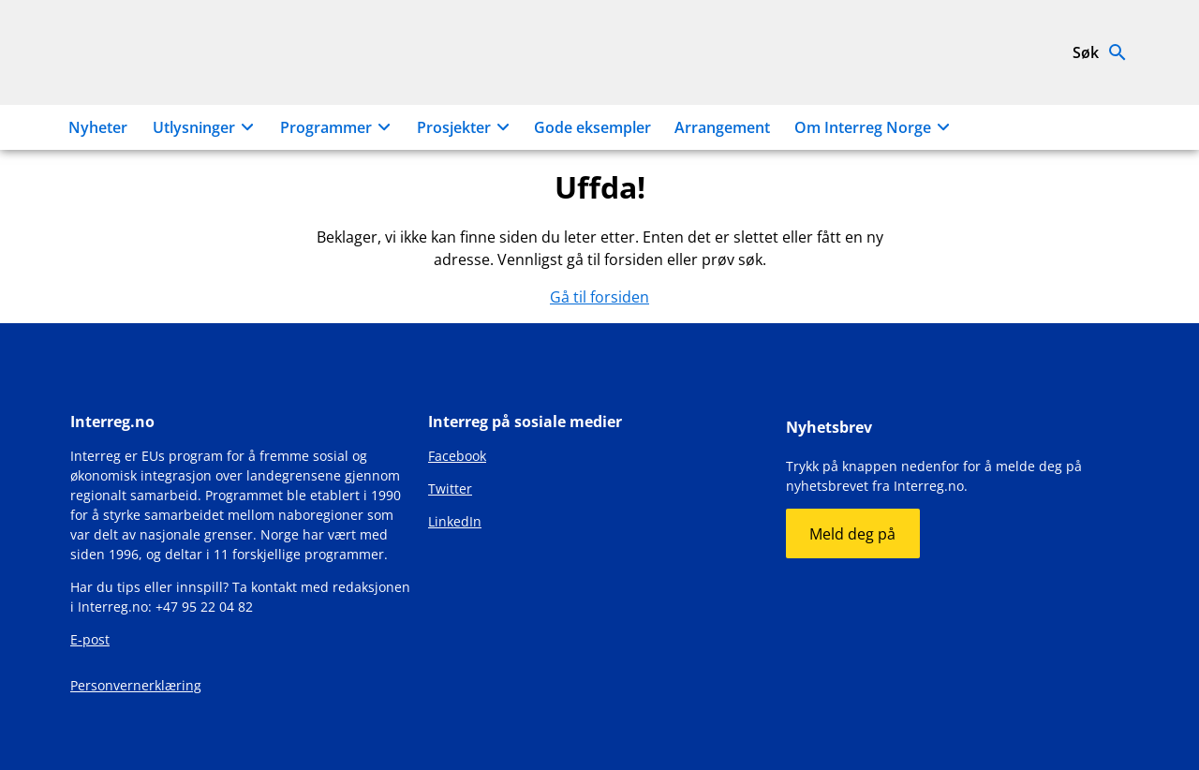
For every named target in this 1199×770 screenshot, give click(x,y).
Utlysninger (206, 127)
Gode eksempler (592, 127)
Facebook (457, 456)
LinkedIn (454, 521)
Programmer (338, 127)
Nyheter (97, 127)
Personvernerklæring (135, 685)
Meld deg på (852, 534)
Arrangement (722, 127)
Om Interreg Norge (874, 127)
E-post (90, 639)
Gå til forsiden (599, 297)
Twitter (450, 488)
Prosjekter (466, 127)
